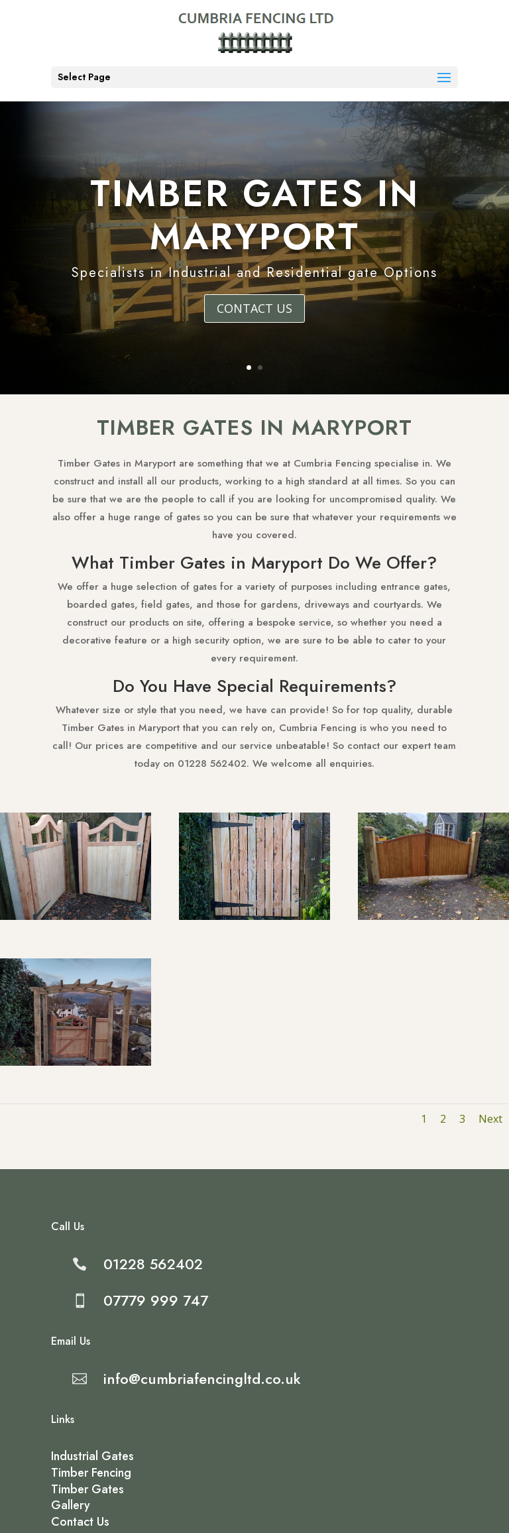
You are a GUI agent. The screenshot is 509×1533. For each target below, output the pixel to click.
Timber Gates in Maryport (255, 217)
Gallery (70, 1505)
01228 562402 (153, 1264)
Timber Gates (87, 1489)
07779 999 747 (155, 1300)
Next (475, 1097)
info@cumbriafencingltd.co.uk (202, 1378)
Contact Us (254, 309)
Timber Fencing (91, 1472)
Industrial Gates (92, 1456)
